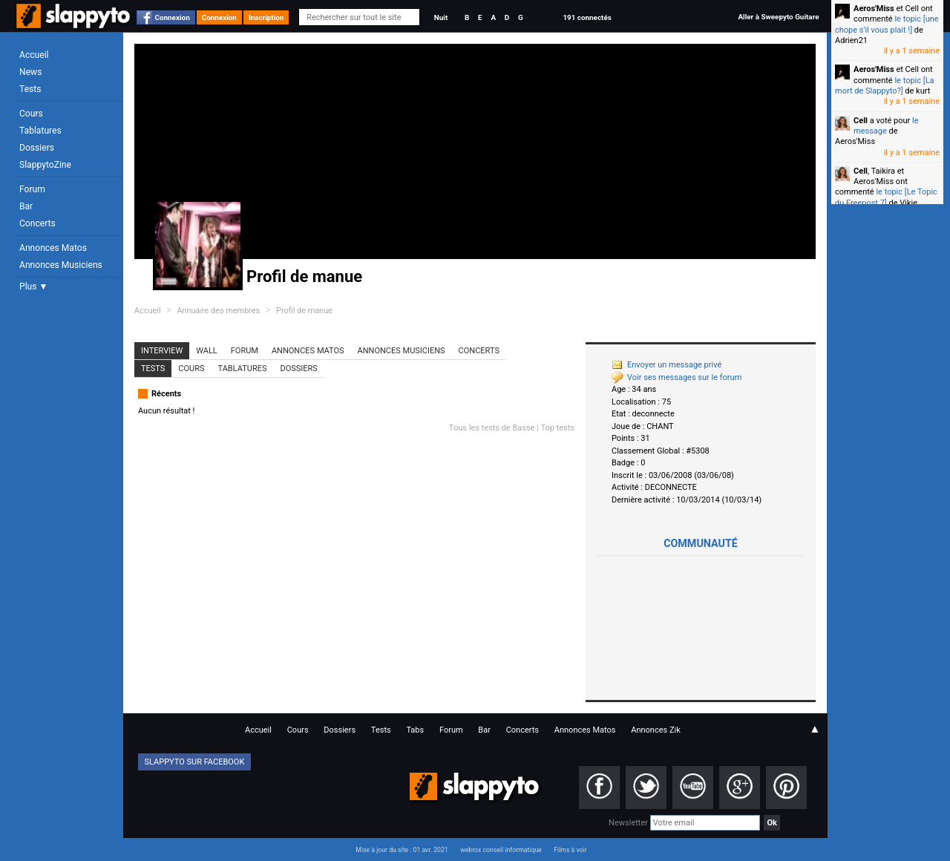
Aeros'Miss (874, 8)
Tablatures (40, 130)
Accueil (34, 55)
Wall (206, 351)
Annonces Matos (53, 248)
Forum (32, 189)
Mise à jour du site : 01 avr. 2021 (402, 850)
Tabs (415, 730)
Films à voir (570, 850)
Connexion (172, 17)
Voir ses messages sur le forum (676, 377)
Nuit (441, 17)
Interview (162, 351)
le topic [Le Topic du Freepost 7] (886, 197)
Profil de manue (304, 310)
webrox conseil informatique (501, 850)
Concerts (37, 223)
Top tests (557, 428)
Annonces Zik (656, 730)
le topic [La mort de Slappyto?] (884, 86)
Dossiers (36, 148)
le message (886, 126)
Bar (26, 206)
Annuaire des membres (218, 310)
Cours (31, 113)
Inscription (266, 17)
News (30, 72)
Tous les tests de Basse (492, 428)
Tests (30, 89)
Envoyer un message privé (666, 365)
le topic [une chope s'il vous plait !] (887, 24)
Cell (861, 120)
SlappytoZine (45, 165)
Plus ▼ (33, 286)
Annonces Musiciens (60, 265)
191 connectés (587, 17)
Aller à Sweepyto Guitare (778, 17)
